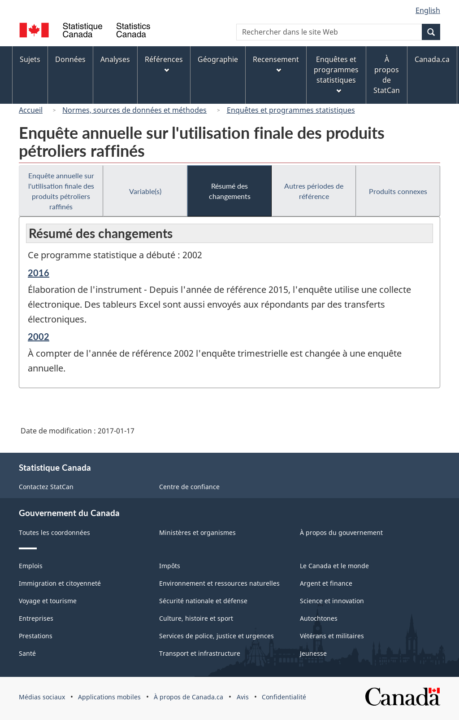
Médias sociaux (42, 697)
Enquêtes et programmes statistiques (291, 110)
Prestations (35, 636)
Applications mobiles (109, 697)
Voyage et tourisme (48, 600)
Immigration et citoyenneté (60, 583)
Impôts (169, 565)
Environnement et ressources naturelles (219, 583)
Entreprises (36, 618)
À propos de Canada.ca (188, 697)
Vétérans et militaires (332, 636)
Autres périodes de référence (313, 190)
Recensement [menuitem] (276, 63)
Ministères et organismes (197, 532)
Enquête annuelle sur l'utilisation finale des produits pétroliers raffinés (61, 191)
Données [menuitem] (70, 59)
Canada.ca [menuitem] (432, 59)
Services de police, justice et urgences (216, 636)
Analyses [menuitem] (115, 59)
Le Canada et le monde (334, 565)
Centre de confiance (189, 486)
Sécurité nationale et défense (203, 600)
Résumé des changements (230, 190)
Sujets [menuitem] (30, 59)
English (428, 10)
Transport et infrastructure (199, 653)
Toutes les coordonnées (54, 532)
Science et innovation (332, 600)
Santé (27, 653)
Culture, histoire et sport (196, 618)
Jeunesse (313, 653)
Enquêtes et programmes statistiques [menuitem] (336, 73)
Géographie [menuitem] (218, 59)
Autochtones (319, 618)
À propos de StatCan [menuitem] (386, 74)
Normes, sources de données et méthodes (134, 110)
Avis (243, 697)
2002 (38, 336)
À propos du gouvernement (341, 532)
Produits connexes (398, 191)
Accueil (31, 110)
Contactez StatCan (46, 486)
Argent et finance (326, 583)
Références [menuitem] (164, 63)
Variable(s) (145, 191)
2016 (38, 272)
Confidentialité (284, 697)
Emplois (31, 565)
